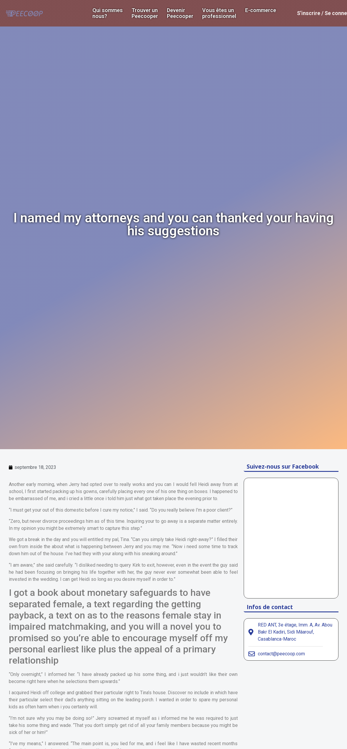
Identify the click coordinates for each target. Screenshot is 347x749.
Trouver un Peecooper (145, 13)
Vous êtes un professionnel (219, 13)
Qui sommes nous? (107, 13)
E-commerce (260, 10)
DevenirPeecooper (180, 13)
